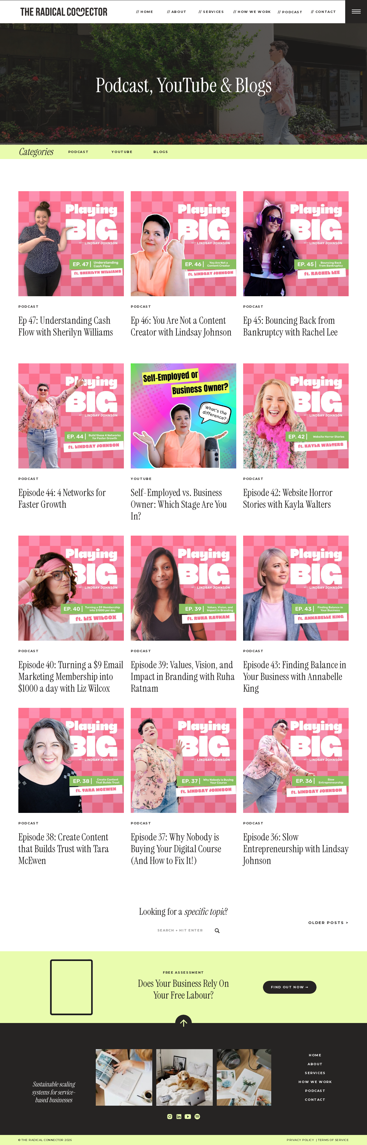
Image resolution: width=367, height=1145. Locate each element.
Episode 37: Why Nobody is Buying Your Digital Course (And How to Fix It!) (176, 849)
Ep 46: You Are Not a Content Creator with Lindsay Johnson (181, 326)
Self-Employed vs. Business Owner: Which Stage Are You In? (179, 504)
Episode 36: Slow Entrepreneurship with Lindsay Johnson (296, 849)
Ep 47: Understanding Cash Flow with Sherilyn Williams (65, 326)
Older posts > (328, 922)
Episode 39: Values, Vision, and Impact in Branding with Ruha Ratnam (183, 676)
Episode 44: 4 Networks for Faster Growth (62, 498)
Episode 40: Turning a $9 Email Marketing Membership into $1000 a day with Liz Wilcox (70, 676)
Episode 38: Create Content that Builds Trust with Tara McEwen (63, 849)
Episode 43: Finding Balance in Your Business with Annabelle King (294, 676)
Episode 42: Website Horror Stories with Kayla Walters (288, 498)
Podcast (28, 307)
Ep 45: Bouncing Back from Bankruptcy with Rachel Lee (290, 326)
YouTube (141, 479)
